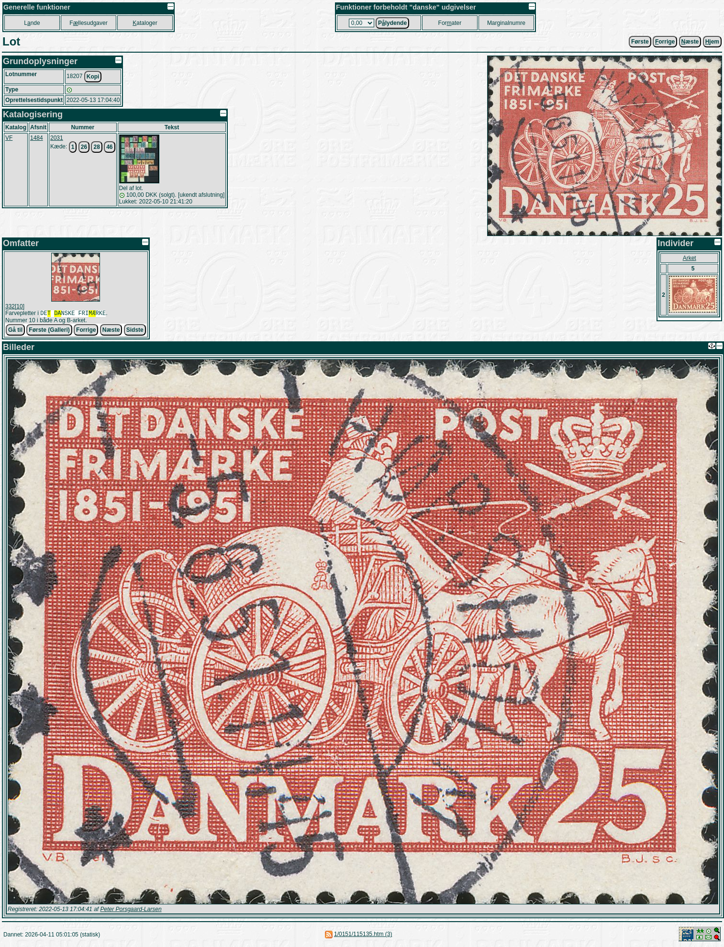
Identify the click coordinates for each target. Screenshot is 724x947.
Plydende (392, 23)
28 (96, 147)
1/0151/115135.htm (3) (363, 935)
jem (712, 41)
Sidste (135, 330)
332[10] (14, 306)
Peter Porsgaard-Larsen (130, 910)
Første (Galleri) (49, 330)
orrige (665, 41)
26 (84, 147)
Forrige (86, 330)
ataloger (145, 23)
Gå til (15, 330)
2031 (56, 138)
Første (640, 41)
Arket (689, 258)
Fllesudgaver (88, 23)
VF (8, 138)
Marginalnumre (506, 23)
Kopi (93, 76)
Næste (111, 330)
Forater (450, 23)
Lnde (32, 23)
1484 (36, 138)
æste (690, 41)
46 (109, 147)
